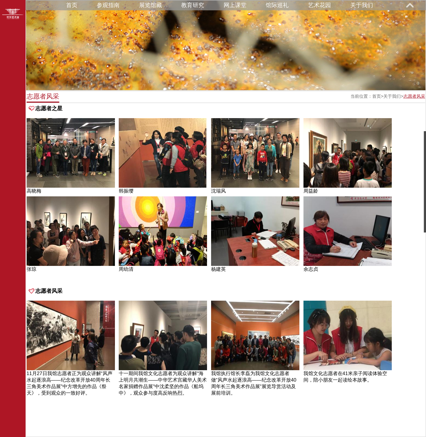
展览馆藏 (150, 5)
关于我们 (361, 5)
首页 (71, 5)
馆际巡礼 (277, 5)
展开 (409, 5)
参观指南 (108, 5)
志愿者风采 (414, 96)
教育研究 (192, 5)
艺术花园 (319, 5)
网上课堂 (235, 5)
